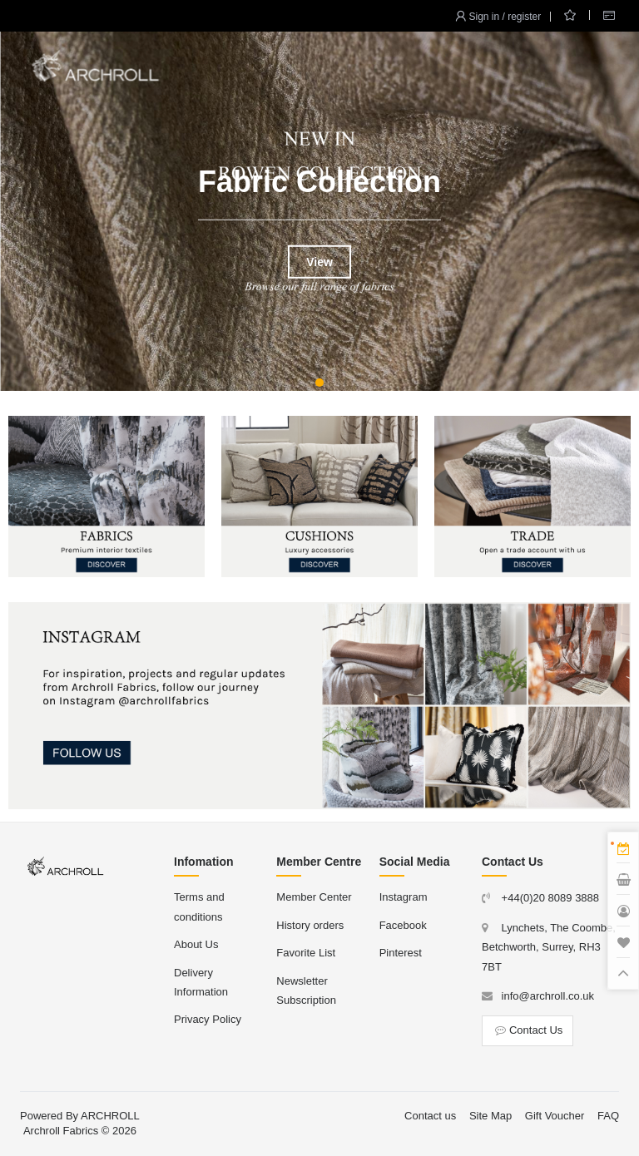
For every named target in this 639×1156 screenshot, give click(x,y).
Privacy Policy (207, 1019)
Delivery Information (201, 982)
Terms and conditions (199, 906)
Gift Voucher (555, 1115)
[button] (319, 382)
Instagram (403, 897)
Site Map (490, 1115)
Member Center (313, 897)
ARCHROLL (110, 1115)
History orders (310, 925)
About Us (196, 944)
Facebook (403, 925)
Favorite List (305, 952)
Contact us (430, 1115)
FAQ (608, 1115)
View (319, 262)
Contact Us (527, 1030)
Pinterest (400, 952)
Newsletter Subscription (306, 990)
